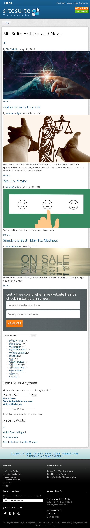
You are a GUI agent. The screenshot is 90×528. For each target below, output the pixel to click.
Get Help (82, 11)
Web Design (15, 346)
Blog (7, 23)
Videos (12, 373)
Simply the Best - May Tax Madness (30, 240)
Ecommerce (15, 343)
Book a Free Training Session (60, 471)
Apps (7, 485)
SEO (11, 358)
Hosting (8, 482)
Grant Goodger (13, 113)
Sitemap (52, 525)
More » (6, 101)
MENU (8, 3)
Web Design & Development (18, 401)
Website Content (17, 352)
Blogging (13, 355)
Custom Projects (12, 479)
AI (4, 43)
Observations (16, 370)
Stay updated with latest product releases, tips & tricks (23, 497)
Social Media (15, 364)
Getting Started (16, 361)
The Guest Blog (16, 367)
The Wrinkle (12, 49)
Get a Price (81, 8)
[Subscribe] (40, 500)
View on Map (53, 516)
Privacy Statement (42, 525)
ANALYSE (14, 323)
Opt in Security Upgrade (22, 107)
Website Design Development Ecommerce (28, 522)
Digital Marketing (17, 349)
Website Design (12, 471)
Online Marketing (12, 404)
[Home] (3, 22)
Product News (16, 340)
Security (13, 376)
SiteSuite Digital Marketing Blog (61, 476)
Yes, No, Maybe (15, 181)
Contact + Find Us (54, 491)
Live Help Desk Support (58, 474)
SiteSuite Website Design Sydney (59, 522)
